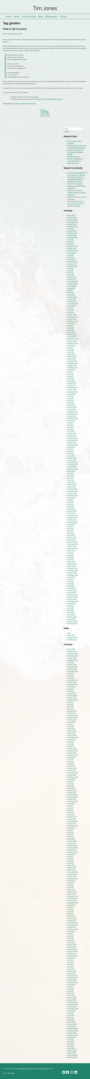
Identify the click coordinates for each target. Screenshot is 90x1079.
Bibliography (51, 16)
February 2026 (72, 217)
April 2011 (70, 533)
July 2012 (70, 500)
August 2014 (71, 447)
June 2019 (70, 328)
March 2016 (71, 405)
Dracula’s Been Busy (73, 156)
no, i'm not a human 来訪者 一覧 (77, 173)
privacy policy (11, 1073)
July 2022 (70, 268)
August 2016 (71, 394)
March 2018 (71, 354)
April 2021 (70, 292)
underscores (42, 1068)
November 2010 (72, 544)
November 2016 (72, 387)
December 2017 (72, 361)
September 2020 (72, 303)
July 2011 (70, 526)
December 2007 (72, 621)
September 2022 (72, 266)
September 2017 (72, 367)
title (27, 103)
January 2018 (71, 359)
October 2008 (71, 599)
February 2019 (72, 334)
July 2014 (70, 449)
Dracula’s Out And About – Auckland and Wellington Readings (75, 152)
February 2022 (72, 277)
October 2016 (71, 389)
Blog (40, 16)
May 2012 (70, 504)
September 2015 (72, 418)
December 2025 (72, 220)
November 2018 (72, 339)
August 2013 (71, 471)
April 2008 (70, 612)
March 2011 (71, 535)
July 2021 (70, 290)
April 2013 (70, 480)
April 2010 (70, 559)
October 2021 (71, 286)
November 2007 (72, 623)
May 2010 (70, 557)
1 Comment (31, 103)
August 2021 (71, 288)
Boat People (49, 46)
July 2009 (70, 579)
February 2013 (72, 484)
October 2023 (71, 248)
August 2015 (71, 420)
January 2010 (71, 566)
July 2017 (70, 372)
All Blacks (11, 103)
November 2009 (72, 570)
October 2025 (71, 224)
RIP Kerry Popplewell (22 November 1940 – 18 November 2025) (75, 161)
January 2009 (71, 592)
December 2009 (72, 568)
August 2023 (71, 253)
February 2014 (72, 458)
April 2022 (70, 275)
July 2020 (70, 308)
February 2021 (72, 297)
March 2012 (71, 508)
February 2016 (72, 407)
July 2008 (70, 606)
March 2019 (71, 332)
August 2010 (71, 550)
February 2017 (72, 383)
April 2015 (70, 429)
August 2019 (71, 323)
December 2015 (72, 411)
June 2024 (70, 242)
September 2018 (72, 343)
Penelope (70, 190)
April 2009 (70, 586)
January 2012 (71, 513)
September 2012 (72, 495)
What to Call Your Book (15, 29)
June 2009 (70, 581)
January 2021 (71, 299)
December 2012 (72, 489)
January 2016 (71, 409)
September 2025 (72, 226)
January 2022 (71, 279)
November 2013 (72, 464)
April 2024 (70, 244)
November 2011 (72, 517)
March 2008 (71, 614)
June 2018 (70, 350)
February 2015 (72, 434)
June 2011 (70, 528)
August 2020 (71, 306)
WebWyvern (22, 1068)
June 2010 (70, 555)
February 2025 (72, 231)
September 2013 (72, 469)
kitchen (22, 103)
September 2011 (72, 522)
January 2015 (71, 436)
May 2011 (70, 531)
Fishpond (40, 99)
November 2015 (72, 414)
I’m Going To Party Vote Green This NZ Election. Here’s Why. (75, 203)
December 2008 (72, 595)
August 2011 (71, 524)
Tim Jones (45, 8)
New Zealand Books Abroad (54, 99)
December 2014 (72, 438)
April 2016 (70, 403)
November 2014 (72, 440)
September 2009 (72, 575)
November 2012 (72, 491)
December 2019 (72, 317)
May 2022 (70, 272)
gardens (17, 103)
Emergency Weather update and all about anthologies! (76, 186)
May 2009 (70, 583)
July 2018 (70, 347)
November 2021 (72, 284)
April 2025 (70, 228)
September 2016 (72, 392)
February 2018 (72, 356)
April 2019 (70, 330)
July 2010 (70, 553)
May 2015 (70, 427)
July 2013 (70, 473)
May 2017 (70, 376)
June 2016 (70, 398)
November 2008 (72, 597)
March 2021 (71, 295)
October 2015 (71, 416)
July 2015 (70, 422)
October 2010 (71, 546)
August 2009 (71, 577)
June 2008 (70, 608)
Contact (63, 16)
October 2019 (71, 319)
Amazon (35, 97)
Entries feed (71, 635)
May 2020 (70, 310)
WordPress (32, 1068)
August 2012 (71, 497)
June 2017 (70, 374)
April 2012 (70, 506)
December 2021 (72, 281)
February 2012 (72, 511)
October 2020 (71, 301)
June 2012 (70, 502)
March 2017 (71, 381)
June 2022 (70, 270)
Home (8, 16)
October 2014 (71, 442)
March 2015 (71, 431)
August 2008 (71, 603)
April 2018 (70, 352)
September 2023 (72, 250)
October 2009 (71, 572)
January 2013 (71, 486)
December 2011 (72, 515)
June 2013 (70, 475)
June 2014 (70, 451)
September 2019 (72, 321)
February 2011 (72, 537)
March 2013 (71, 482)
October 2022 (71, 264)
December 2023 (72, 246)
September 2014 (72, 445)
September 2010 (72, 548)
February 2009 (72, 590)
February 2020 (72, 314)
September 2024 (72, 237)
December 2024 (72, 233)
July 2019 (70, 325)
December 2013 (72, 462)
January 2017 (71, 385)
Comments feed (72, 637)
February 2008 (72, 617)
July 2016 (70, 396)
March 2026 (71, 215)
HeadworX (65, 46)
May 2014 (70, 453)
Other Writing (29, 16)
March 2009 (71, 588)
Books (16, 16)
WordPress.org (72, 639)
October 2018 (71, 341)
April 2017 (70, 378)
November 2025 (72, 222)
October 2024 (71, 235)
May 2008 (70, 610)
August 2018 (71, 345)
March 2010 (71, 561)
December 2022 (72, 261)
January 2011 (71, 539)
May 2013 (70, 478)
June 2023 (70, 255)
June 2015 (70, 425)
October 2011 (71, 520)
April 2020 (70, 312)
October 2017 (71, 365)
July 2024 (70, 239)
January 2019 (71, 336)
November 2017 (72, 363)
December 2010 (72, 542)
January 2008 (71, 619)
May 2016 (70, 400)
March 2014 (71, 456)
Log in (69, 633)
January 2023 (71, 259)
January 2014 (71, 460)
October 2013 (71, 467)
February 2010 (72, 564)
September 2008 (72, 601)
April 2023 (70, 257)
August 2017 (71, 370)
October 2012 (71, 493)
